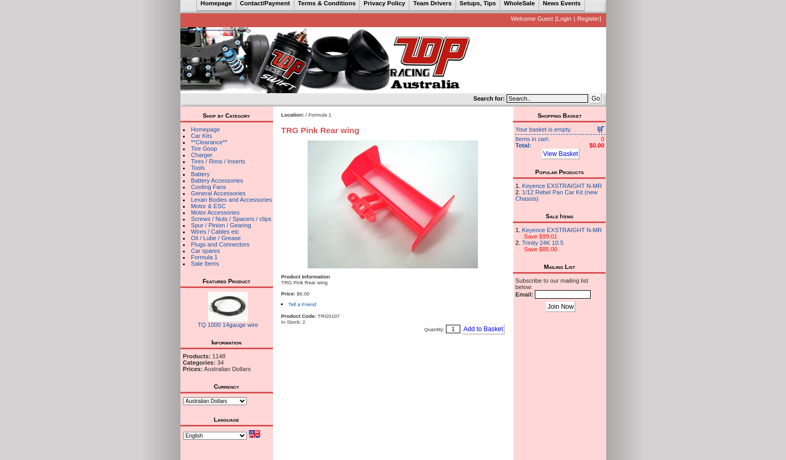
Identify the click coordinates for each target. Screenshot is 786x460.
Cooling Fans (208, 187)
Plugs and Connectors (220, 244)
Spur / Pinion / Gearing (221, 225)
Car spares (205, 251)
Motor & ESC (208, 206)
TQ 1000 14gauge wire (227, 325)
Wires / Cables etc (215, 231)
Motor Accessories (215, 212)
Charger (201, 155)
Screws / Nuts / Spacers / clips (231, 219)
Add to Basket (483, 329)
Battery (200, 174)
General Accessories (218, 193)
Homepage (205, 129)
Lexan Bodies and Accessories (231, 199)
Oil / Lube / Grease (216, 238)
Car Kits (201, 136)
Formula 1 (204, 257)
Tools (198, 168)
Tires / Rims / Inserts (218, 161)
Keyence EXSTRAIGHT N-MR (562, 186)
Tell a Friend (302, 304)
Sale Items (205, 263)
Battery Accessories (217, 180)
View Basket (560, 154)
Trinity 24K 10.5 (543, 243)
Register (588, 18)
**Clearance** (209, 142)
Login (564, 18)
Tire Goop (204, 148)
